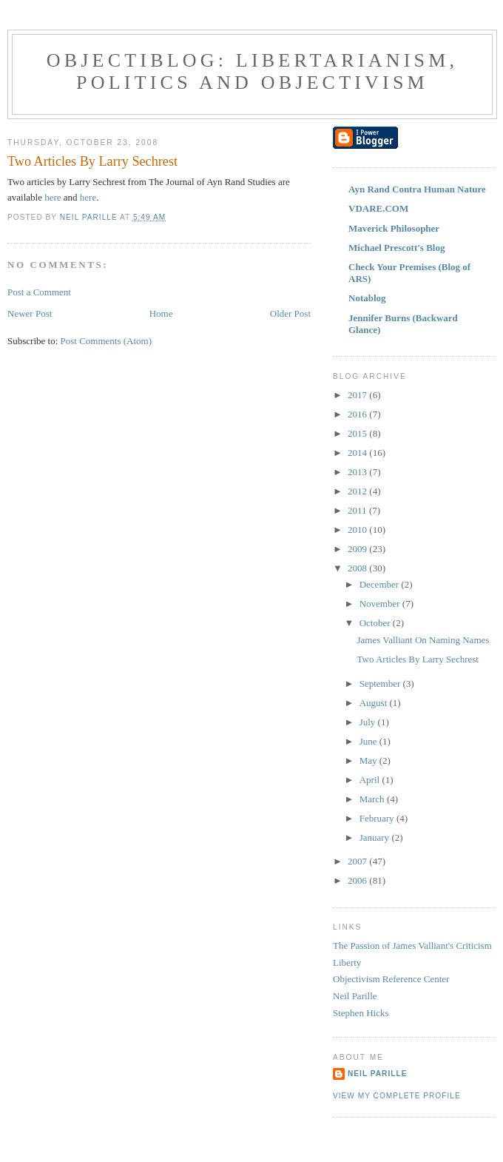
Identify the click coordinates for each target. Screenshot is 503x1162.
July (368, 722)
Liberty (347, 962)
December (380, 584)
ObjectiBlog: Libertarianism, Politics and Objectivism (253, 71)
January (375, 837)
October (376, 622)
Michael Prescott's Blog (396, 247)
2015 (358, 433)
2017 (358, 394)
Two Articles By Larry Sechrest (417, 659)
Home (161, 313)
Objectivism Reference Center (391, 978)
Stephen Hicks (360, 1012)
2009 (358, 548)
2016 (358, 414)
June (369, 741)
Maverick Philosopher (393, 228)
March (373, 799)
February (377, 818)
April (370, 779)
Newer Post (29, 313)
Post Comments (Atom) (106, 340)
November (380, 603)
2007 (358, 861)
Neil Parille (355, 995)
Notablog (367, 297)
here (52, 197)
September (381, 683)
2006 (358, 880)
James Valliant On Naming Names (423, 639)
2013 (358, 471)
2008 (358, 568)
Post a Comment (39, 292)
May (369, 760)
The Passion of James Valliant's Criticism (412, 945)
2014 (358, 452)
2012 (358, 491)
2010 (358, 529)
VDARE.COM (378, 208)
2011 (358, 510)
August (374, 702)
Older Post (290, 313)
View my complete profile (397, 1096)
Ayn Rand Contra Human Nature (417, 189)
